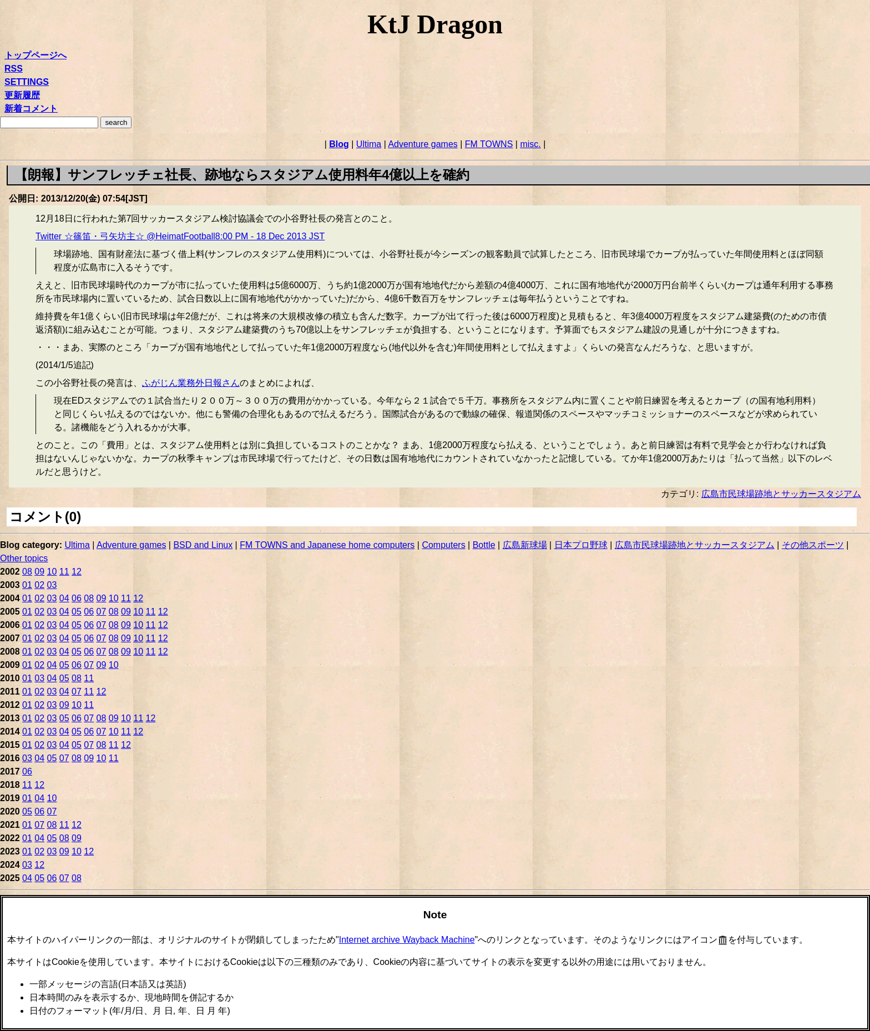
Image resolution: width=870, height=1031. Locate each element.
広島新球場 (525, 545)
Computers (443, 545)
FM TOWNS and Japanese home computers (327, 545)
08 (27, 571)
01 (27, 585)
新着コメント (31, 108)
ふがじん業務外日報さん (191, 383)
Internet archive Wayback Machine (407, 939)
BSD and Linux (202, 545)
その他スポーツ (813, 545)
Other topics (24, 558)
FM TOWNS (489, 144)
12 (77, 571)
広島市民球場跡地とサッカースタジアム (781, 494)
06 (77, 598)
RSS (13, 68)
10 (52, 571)
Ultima (368, 144)
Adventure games (422, 144)
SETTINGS (26, 82)
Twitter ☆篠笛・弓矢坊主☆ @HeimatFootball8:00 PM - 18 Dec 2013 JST (180, 236)
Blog (339, 144)
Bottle (484, 545)
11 (64, 571)
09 (39, 571)
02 (39, 585)
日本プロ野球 (581, 545)
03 (52, 585)
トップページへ (35, 55)
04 (64, 598)
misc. (530, 144)
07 (102, 611)
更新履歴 (22, 95)
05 (77, 611)
